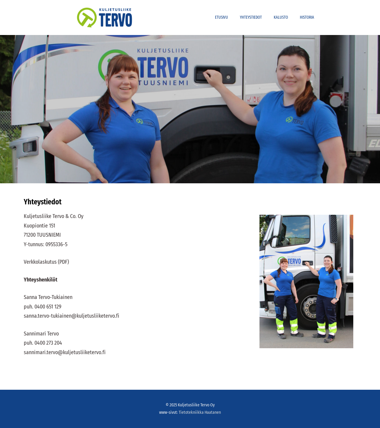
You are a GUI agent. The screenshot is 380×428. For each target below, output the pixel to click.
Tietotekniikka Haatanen (200, 412)
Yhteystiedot (251, 17)
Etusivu (221, 17)
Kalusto (281, 17)
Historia (307, 17)
